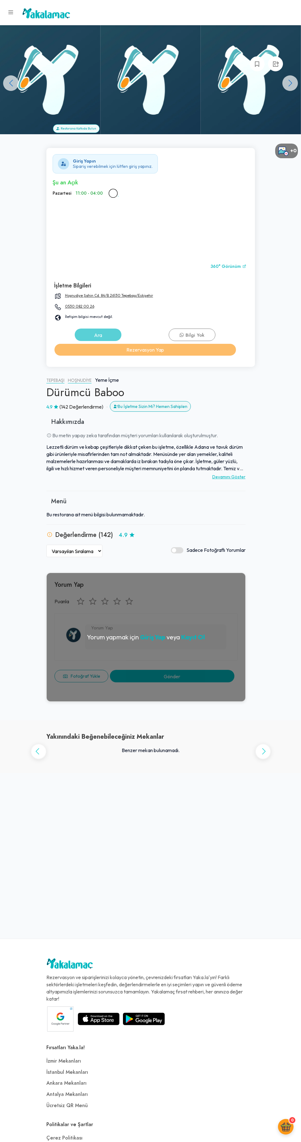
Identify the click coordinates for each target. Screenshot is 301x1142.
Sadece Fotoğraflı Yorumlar (208, 550)
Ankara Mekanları (66, 1083)
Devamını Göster (229, 477)
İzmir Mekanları (63, 1061)
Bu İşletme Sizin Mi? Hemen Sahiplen (150, 406)
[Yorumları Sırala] (74, 551)
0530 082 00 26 (79, 306)
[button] (290, 83)
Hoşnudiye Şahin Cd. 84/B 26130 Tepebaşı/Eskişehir (109, 295)
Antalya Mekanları (67, 1094)
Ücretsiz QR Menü (67, 1105)
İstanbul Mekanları (67, 1072)
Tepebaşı (55, 380)
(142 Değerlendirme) (81, 407)
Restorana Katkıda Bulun (76, 128)
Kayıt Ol (193, 637)
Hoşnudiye (80, 380)
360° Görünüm (228, 266)
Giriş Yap (152, 637)
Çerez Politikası (64, 1138)
